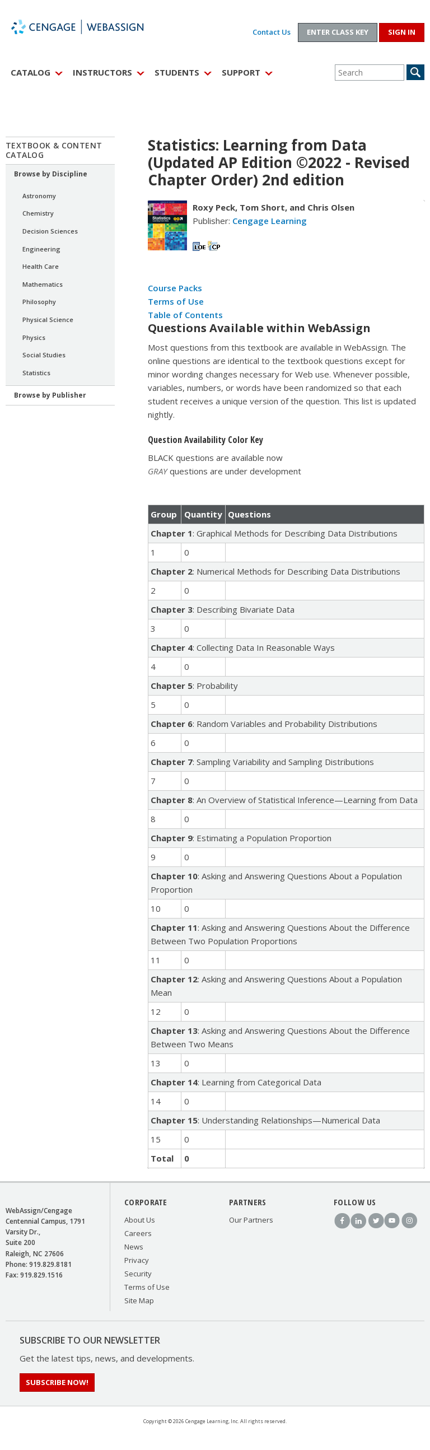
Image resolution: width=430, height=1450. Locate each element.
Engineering (41, 249)
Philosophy (39, 301)
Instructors (102, 72)
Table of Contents (185, 314)
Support (241, 72)
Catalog (30, 72)
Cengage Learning (269, 220)
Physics (33, 337)
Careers (138, 1233)
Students (177, 72)
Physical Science (47, 319)
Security (138, 1274)
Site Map (139, 1300)
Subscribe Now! (57, 1382)
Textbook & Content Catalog (54, 150)
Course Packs (175, 287)
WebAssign (90, 27)
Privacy (136, 1260)
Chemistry (38, 213)
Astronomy (39, 196)
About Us (139, 1220)
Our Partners (251, 1220)
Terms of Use (176, 301)
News (133, 1247)
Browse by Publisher (50, 395)
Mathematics (42, 284)
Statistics (36, 373)
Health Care (40, 266)
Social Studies (44, 355)
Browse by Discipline (50, 174)
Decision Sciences (50, 231)
